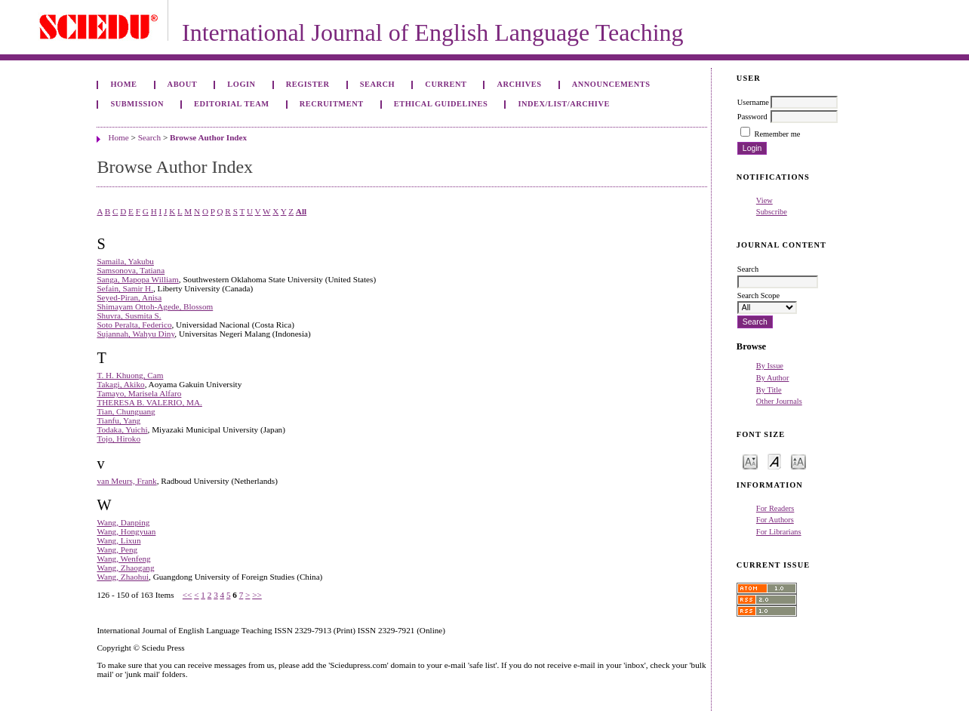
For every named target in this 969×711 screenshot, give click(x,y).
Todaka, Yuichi (122, 429)
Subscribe (771, 212)
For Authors (775, 520)
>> (257, 594)
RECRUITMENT (332, 104)
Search (377, 84)
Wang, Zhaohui (123, 576)
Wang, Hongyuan (126, 531)
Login (241, 84)
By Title (769, 390)
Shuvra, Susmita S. (129, 315)
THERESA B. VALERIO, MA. (149, 402)
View (764, 200)
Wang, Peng (117, 549)
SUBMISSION (136, 104)
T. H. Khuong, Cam (130, 375)
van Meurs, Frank (126, 480)
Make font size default (774, 460)
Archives (519, 84)
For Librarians (778, 532)
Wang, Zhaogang (125, 567)
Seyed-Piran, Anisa (129, 297)
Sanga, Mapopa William (137, 279)
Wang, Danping (123, 522)
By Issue (769, 366)
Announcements (611, 84)
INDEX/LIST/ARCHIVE (564, 104)
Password (752, 116)
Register (308, 84)
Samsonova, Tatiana (131, 270)
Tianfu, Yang (118, 420)
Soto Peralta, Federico (134, 324)
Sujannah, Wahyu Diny (135, 333)
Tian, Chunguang (126, 411)
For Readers (775, 508)
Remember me (777, 134)
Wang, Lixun (118, 540)
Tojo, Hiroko (118, 438)
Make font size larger (798, 460)
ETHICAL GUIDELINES (441, 104)
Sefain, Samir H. (125, 288)
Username (753, 102)
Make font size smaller (750, 460)
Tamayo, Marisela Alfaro (139, 393)
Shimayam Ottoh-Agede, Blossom (155, 306)
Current (445, 84)
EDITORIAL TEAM (231, 104)
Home (123, 84)
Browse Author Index (208, 137)
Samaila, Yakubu (125, 261)
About (183, 84)
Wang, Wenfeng (123, 558)
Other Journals (779, 401)
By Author (772, 378)
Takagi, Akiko (120, 384)
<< (187, 594)
